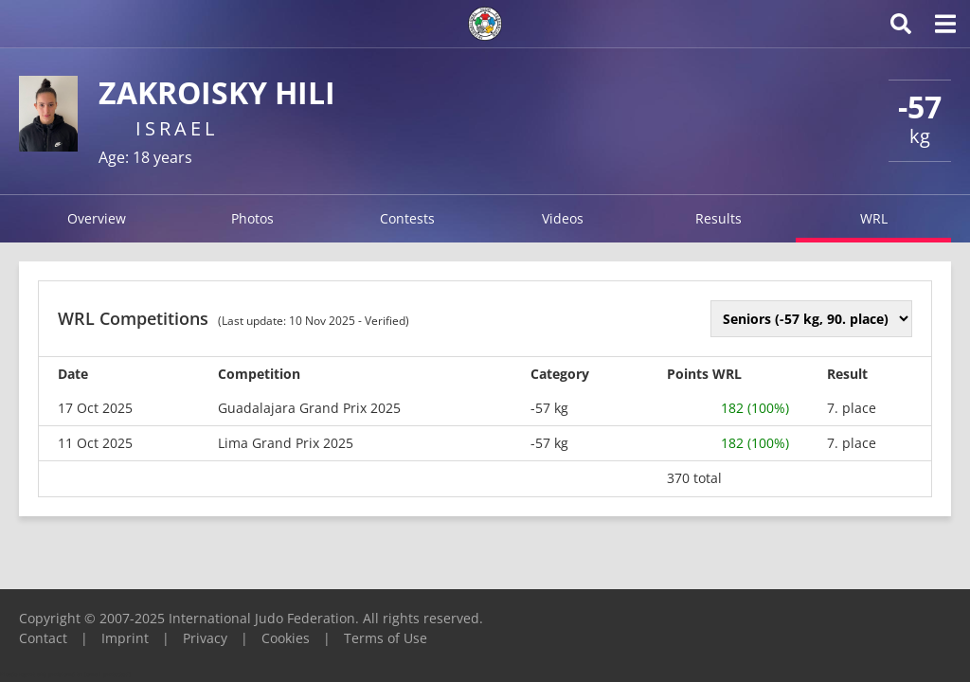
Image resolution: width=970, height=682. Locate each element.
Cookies (285, 638)
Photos (252, 218)
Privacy (205, 638)
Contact (43, 638)
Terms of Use (385, 638)
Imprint (125, 638)
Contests (407, 218)
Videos (563, 218)
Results (718, 218)
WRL (874, 218)
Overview (96, 218)
